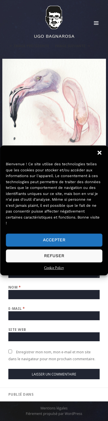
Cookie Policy (54, 268)
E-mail (16, 308)
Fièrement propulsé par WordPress (54, 413)
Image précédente (31, 45)
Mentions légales (53, 408)
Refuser (54, 255)
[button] (99, 152)
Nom (14, 287)
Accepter (54, 239)
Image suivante (70, 45)
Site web (17, 329)
